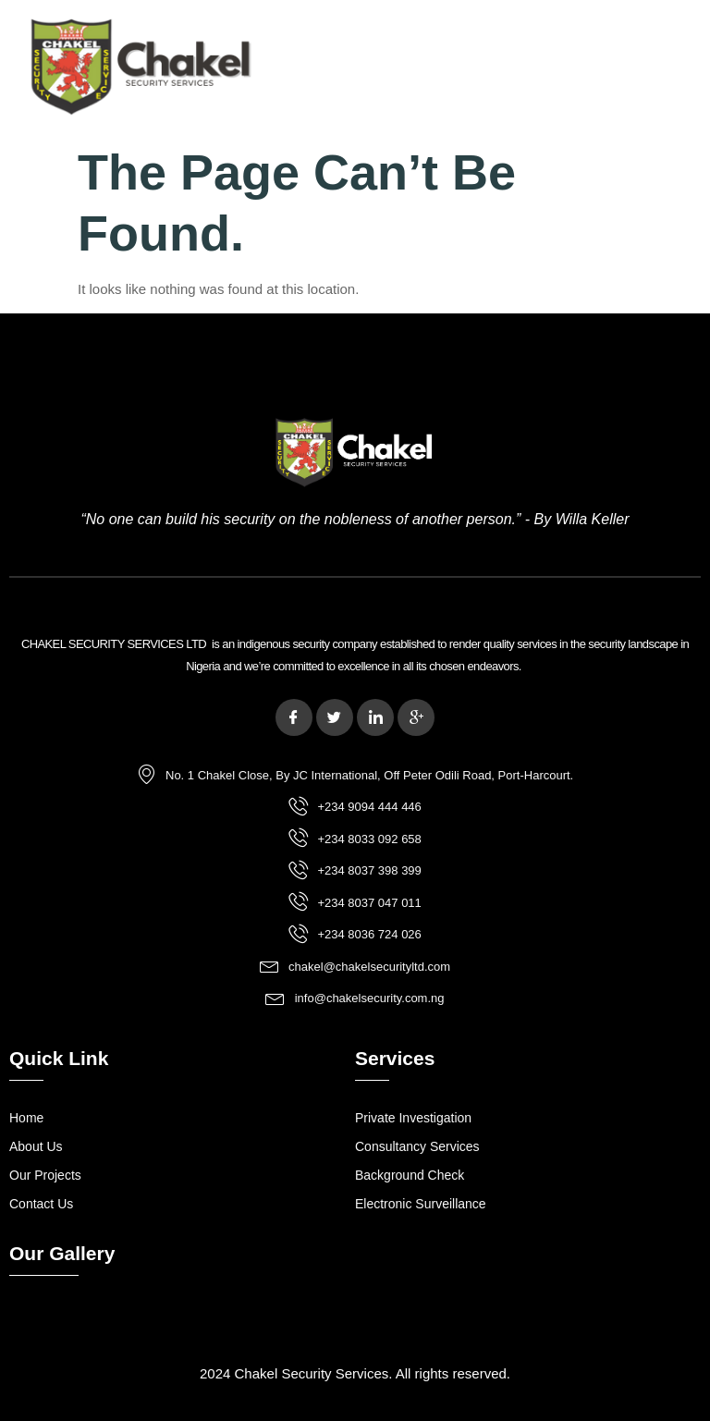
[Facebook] (293, 717)
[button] (497, 68)
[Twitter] (334, 717)
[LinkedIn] (375, 717)
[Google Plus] (416, 717)
